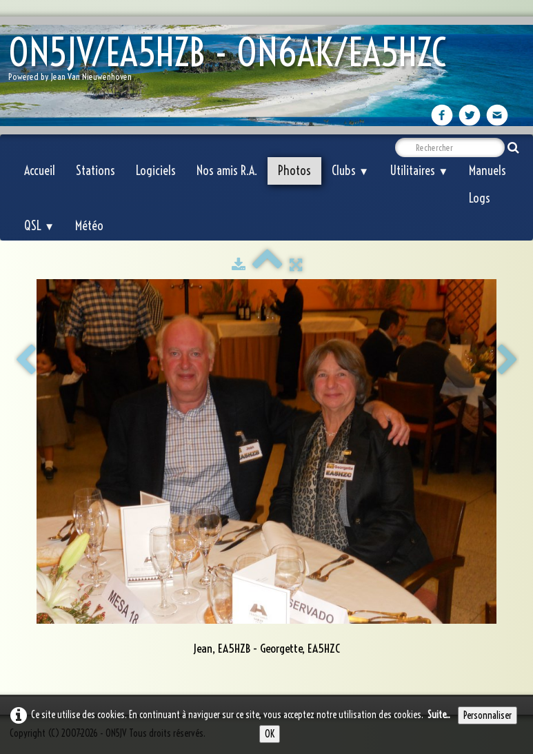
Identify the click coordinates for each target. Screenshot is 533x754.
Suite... (439, 715)
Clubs (350, 171)
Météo (89, 226)
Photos (294, 171)
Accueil (39, 171)
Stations (95, 171)
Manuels (487, 171)
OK (269, 734)
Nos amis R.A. (227, 171)
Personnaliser (487, 715)
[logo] (232, 62)
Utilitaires (419, 171)
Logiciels (156, 171)
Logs (479, 198)
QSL (39, 226)
